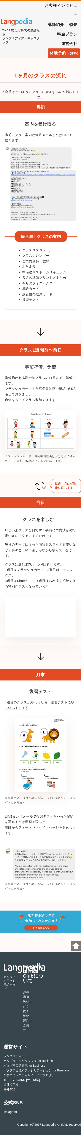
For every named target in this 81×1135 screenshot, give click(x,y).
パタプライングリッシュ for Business (28, 1061)
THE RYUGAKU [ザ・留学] (21, 1080)
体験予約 (65, 53)
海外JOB (9, 1089)
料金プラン (67, 34)
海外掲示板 (11, 1084)
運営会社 (69, 44)
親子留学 (29, 1011)
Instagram (10, 1112)
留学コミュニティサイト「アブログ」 (29, 1075)
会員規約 (29, 1025)
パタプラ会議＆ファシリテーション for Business (36, 1070)
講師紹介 (56, 24)
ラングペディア (14, 1056)
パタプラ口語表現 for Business (24, 1065)
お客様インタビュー (61, 10)
